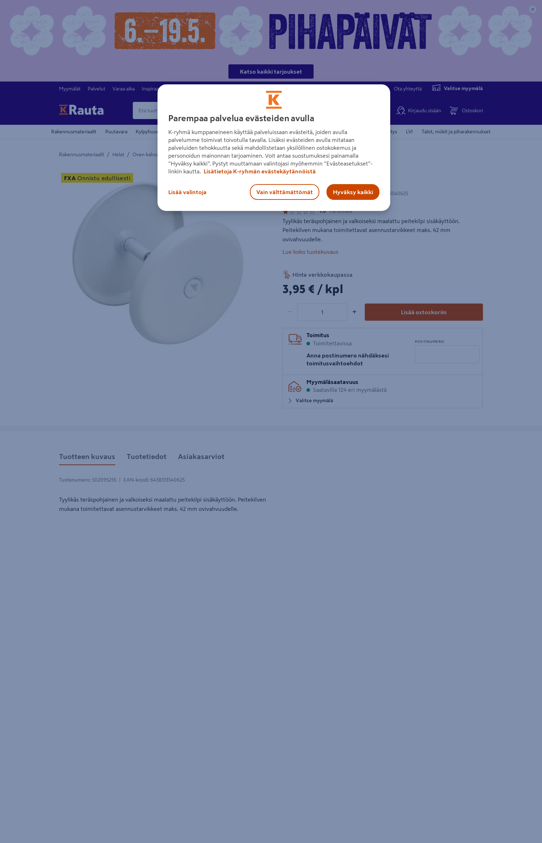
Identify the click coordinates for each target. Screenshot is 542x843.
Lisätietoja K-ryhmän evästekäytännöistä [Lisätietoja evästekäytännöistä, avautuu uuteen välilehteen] (259, 171)
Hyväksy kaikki (353, 192)
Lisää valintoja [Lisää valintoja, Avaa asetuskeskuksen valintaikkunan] (187, 192)
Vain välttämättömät (284, 192)
